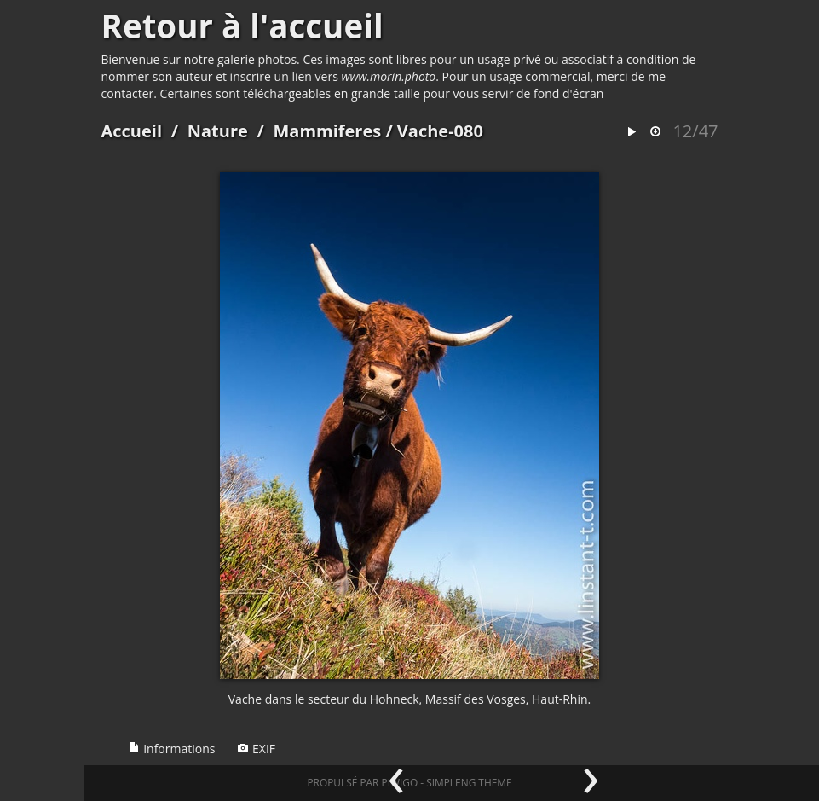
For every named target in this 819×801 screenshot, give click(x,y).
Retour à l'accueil (242, 25)
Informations (172, 748)
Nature (217, 130)
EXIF (256, 748)
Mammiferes (327, 130)
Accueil (132, 130)
